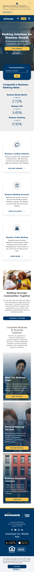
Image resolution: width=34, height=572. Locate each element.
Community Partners (17, 318)
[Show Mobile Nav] (29, 18)
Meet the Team (17, 396)
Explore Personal (17, 448)
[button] (17, 70)
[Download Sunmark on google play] (10, 543)
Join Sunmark (17, 48)
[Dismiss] (17, 569)
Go (17, 76)
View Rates (17, 53)
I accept (17, 566)
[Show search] (18, 18)
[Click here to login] (23, 19)
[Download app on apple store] (23, 543)
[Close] (30, 3)
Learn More (8, 12)
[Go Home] (8, 18)
